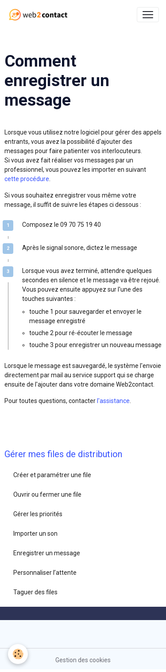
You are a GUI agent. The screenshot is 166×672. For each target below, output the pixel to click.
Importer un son (35, 533)
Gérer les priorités (37, 514)
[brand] (40, 15)
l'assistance (113, 400)
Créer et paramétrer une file (52, 474)
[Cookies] (18, 654)
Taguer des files (35, 592)
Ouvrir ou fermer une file (47, 494)
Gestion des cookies (83, 660)
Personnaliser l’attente (45, 572)
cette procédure (26, 178)
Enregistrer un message (46, 553)
